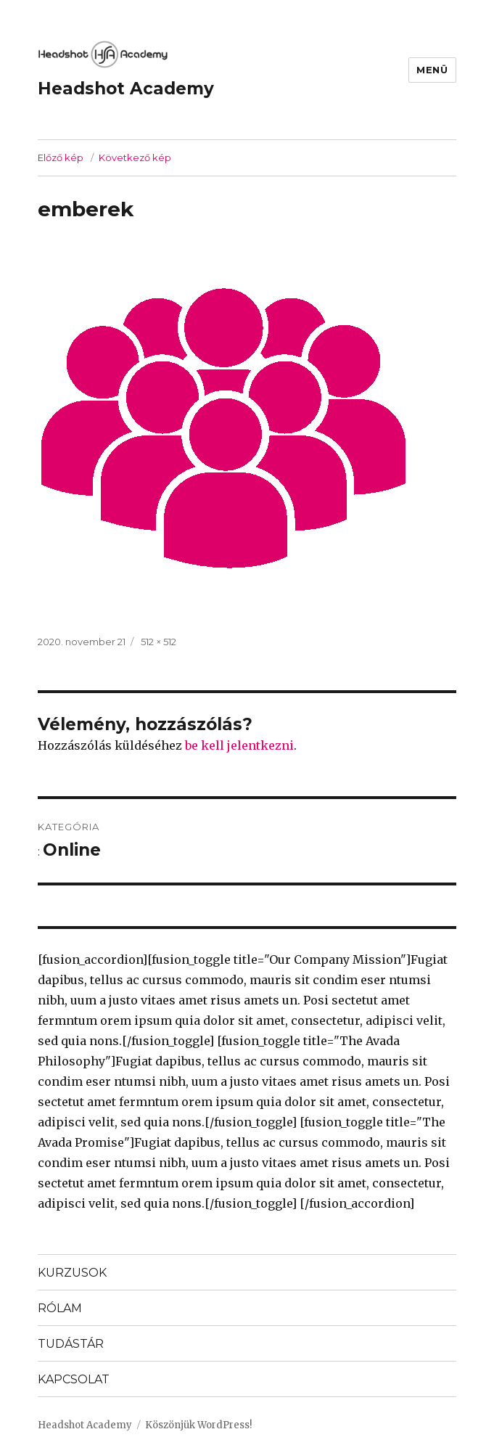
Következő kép (135, 157)
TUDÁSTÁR (71, 1344)
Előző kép (60, 157)
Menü (432, 69)
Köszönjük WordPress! (198, 1425)
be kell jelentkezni (239, 745)
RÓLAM (60, 1308)
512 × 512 (158, 641)
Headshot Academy (126, 88)
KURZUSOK (72, 1273)
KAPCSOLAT (74, 1379)
